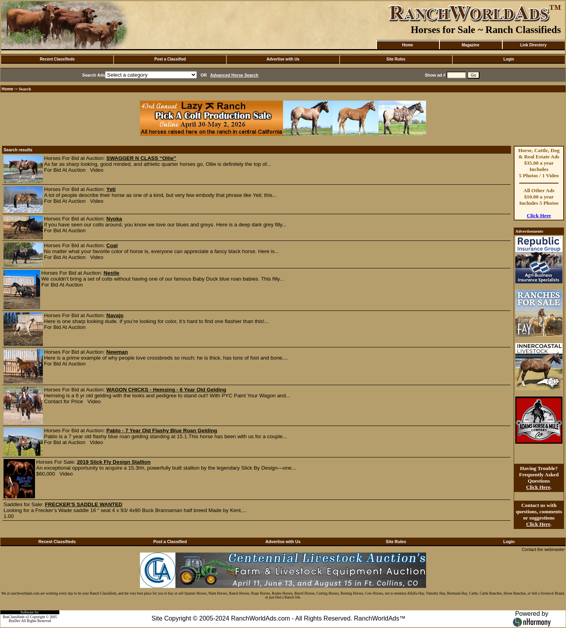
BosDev (14, 621)
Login (509, 59)
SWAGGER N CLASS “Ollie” (141, 158)
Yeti (111, 189)
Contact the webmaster (543, 549)
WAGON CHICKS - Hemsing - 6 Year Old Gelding (166, 390)
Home (407, 45)
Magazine (470, 45)
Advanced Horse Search (234, 75)
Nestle (111, 273)
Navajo (115, 315)
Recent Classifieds (57, 59)
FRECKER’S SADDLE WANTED (83, 504)
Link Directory (533, 45)
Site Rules (395, 59)
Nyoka (114, 219)
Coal (112, 245)
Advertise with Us (283, 59)
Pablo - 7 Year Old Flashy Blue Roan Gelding (162, 430)
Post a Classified (170, 59)
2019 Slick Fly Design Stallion (114, 462)
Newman (117, 352)
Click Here (539, 216)
